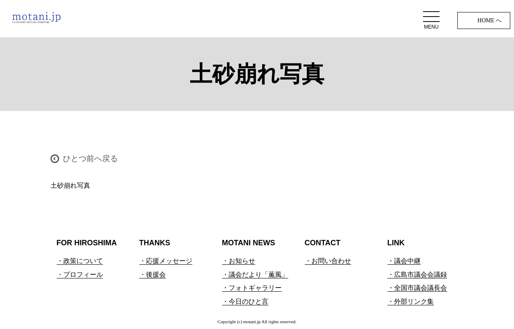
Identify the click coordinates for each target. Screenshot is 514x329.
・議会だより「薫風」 (255, 274)
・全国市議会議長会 (417, 287)
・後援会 (152, 274)
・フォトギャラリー (252, 287)
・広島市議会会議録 (417, 274)
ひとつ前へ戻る (90, 158)
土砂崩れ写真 (70, 185)
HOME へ (490, 20)
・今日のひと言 (245, 301)
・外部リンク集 (410, 301)
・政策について (80, 260)
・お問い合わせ (328, 260)
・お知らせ (238, 260)
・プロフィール (80, 274)
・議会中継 (404, 260)
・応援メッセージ (165, 260)
